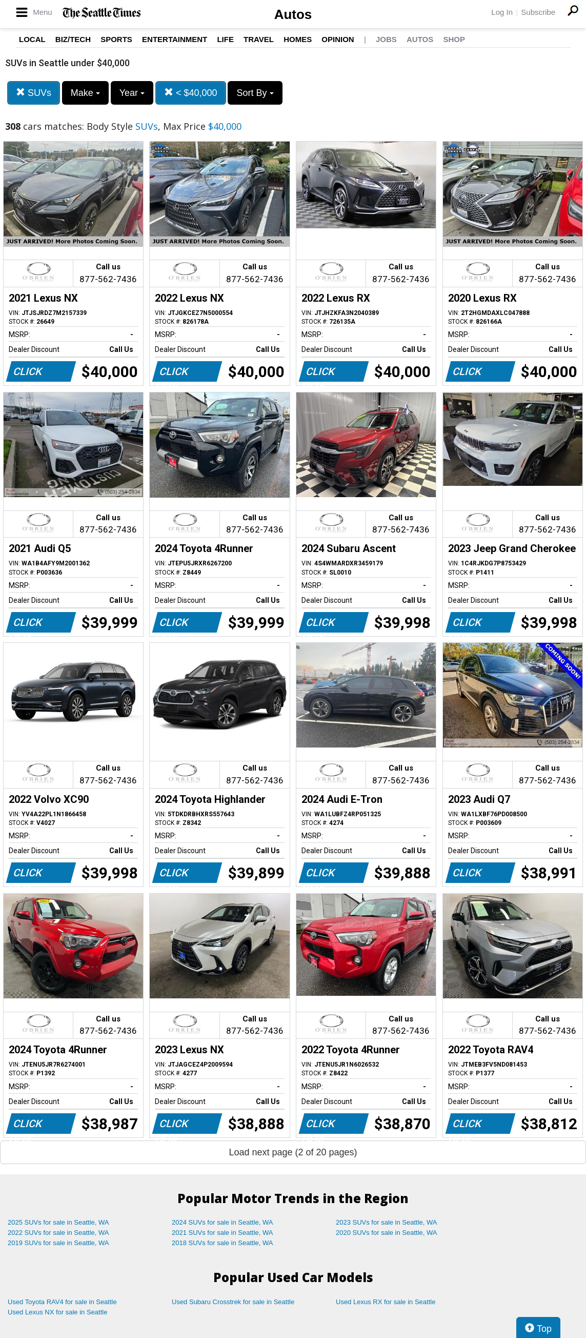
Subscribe (538, 12)
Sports (116, 39)
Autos (293, 14)
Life (225, 39)
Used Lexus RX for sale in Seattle (385, 1302)
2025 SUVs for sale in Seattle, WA (58, 1222)
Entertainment (174, 39)
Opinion (337, 39)
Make (85, 93)
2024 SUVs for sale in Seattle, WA (222, 1222)
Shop (454, 39)
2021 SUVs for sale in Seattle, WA (222, 1232)
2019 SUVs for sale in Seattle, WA (58, 1243)
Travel (259, 39)
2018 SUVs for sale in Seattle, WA (222, 1243)
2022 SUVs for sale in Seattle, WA (58, 1232)
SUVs (33, 92)
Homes (298, 39)
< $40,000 (190, 92)
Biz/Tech (73, 39)
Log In (502, 12)
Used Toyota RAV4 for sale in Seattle (62, 1302)
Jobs (386, 39)
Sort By (254, 93)
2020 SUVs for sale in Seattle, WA (386, 1232)
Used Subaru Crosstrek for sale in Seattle (233, 1302)
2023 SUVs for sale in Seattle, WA (386, 1222)
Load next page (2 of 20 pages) (293, 1152)
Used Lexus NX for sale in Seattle (57, 1312)
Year (132, 93)
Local (32, 39)
